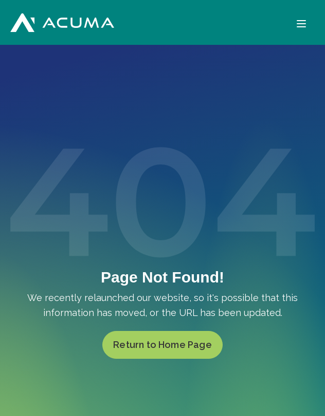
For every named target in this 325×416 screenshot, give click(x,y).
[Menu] (301, 22)
